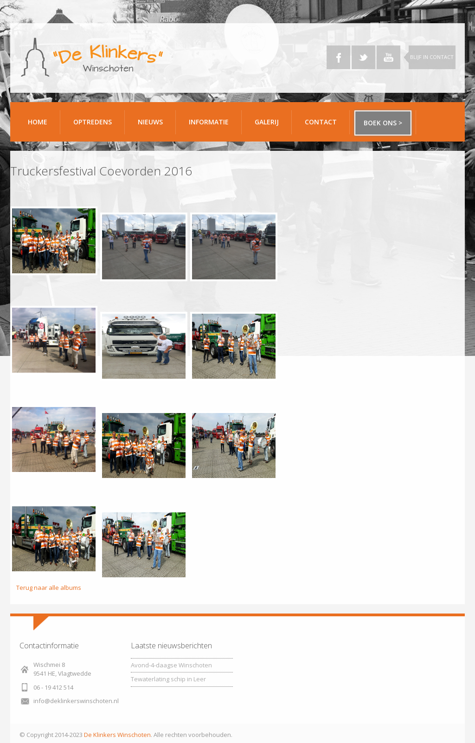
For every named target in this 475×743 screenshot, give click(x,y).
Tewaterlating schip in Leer (168, 679)
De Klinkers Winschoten (117, 734)
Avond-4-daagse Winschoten (171, 665)
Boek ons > (383, 122)
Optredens (92, 121)
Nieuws (150, 121)
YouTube (388, 57)
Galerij (270, 125)
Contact (324, 125)
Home (37, 121)
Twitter (363, 57)
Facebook (338, 57)
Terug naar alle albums (48, 587)
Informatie (212, 125)
